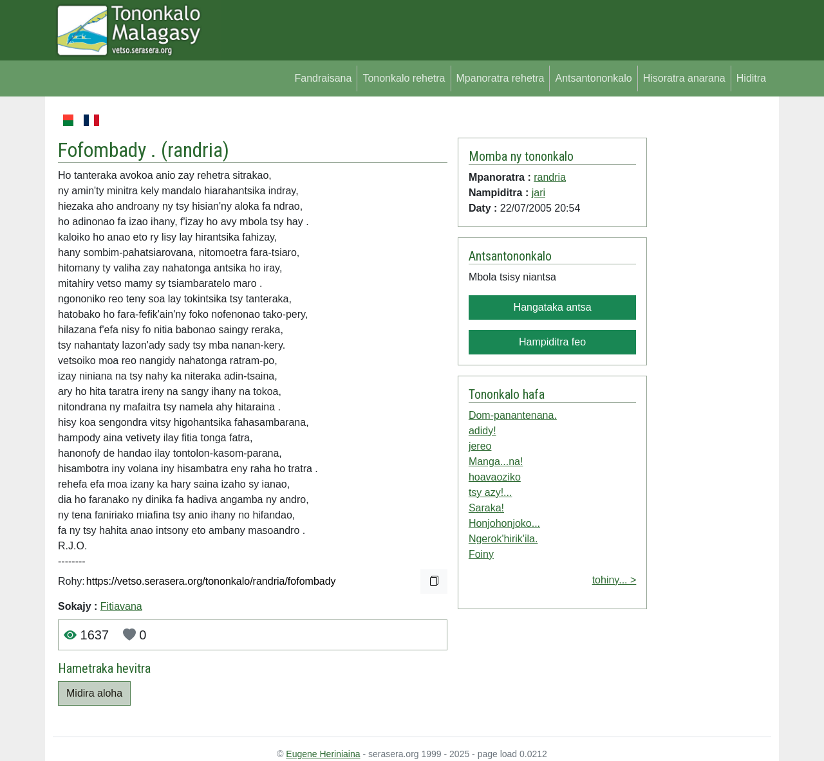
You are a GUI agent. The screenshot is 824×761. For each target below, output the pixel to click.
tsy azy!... (490, 492)
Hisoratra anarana (684, 78)
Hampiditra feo (552, 341)
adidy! (482, 430)
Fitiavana (121, 606)
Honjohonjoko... (504, 523)
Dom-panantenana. (513, 415)
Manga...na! (496, 461)
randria (195, 150)
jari (538, 192)
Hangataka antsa (553, 307)
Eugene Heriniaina (323, 754)
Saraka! (486, 507)
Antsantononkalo (593, 78)
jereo (480, 446)
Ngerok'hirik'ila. (503, 538)
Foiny (481, 554)
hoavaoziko (495, 477)
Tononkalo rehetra (403, 78)
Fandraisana (322, 78)
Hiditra (751, 78)
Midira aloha (94, 693)
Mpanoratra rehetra (500, 78)
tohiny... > (614, 579)
